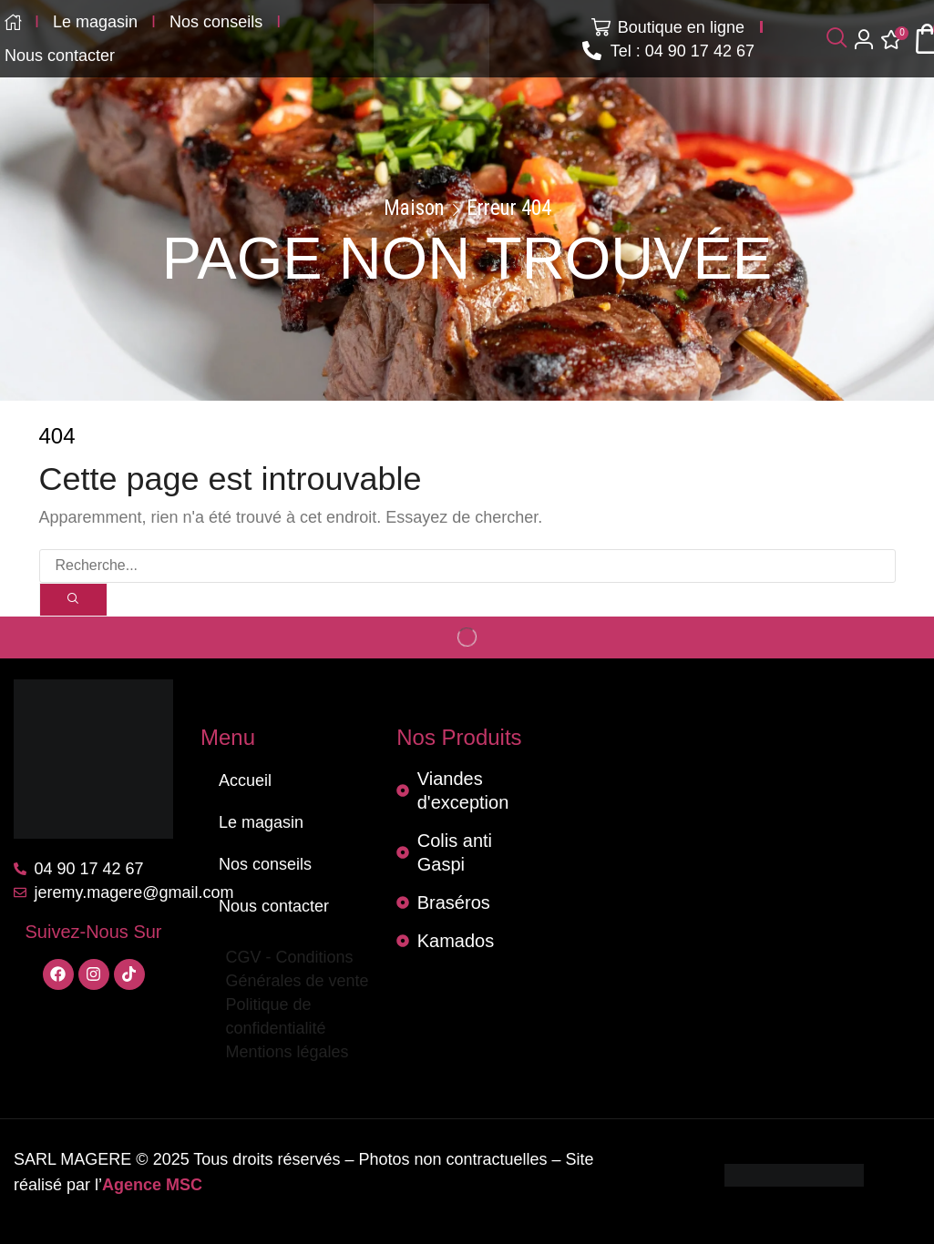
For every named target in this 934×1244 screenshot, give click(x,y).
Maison (414, 208)
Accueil (245, 780)
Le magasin (261, 822)
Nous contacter (274, 906)
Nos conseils (265, 864)
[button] (836, 38)
